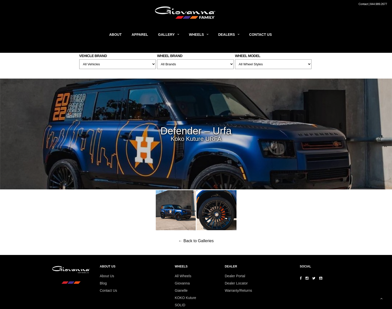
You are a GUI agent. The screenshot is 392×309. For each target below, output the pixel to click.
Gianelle (181, 290)
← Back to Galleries (196, 241)
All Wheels (183, 276)
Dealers (226, 35)
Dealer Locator (236, 283)
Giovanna (182, 283)
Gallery (166, 35)
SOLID (180, 305)
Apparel (140, 35)
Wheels (196, 35)
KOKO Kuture (185, 298)
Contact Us (260, 35)
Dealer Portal (235, 276)
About (115, 35)
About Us (107, 276)
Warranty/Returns (238, 290)
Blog (103, 283)
